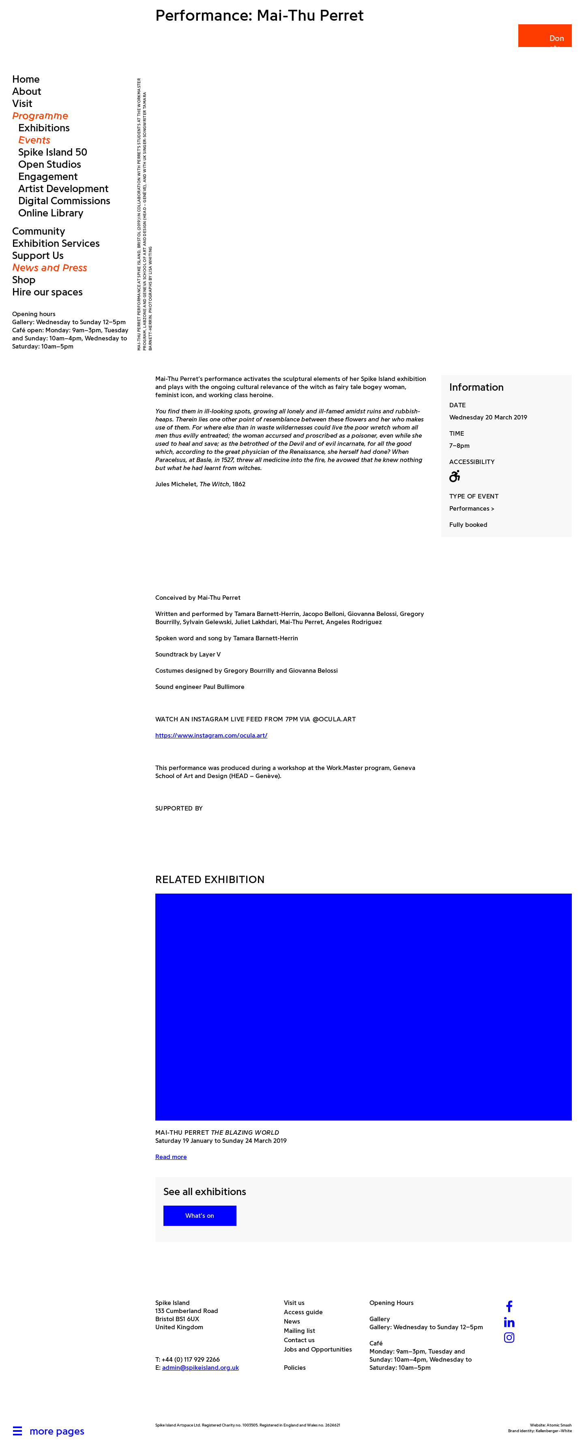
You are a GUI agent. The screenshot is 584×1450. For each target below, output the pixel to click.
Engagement (48, 176)
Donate (544, 43)
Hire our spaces (47, 292)
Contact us (302, 1340)
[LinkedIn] (509, 1323)
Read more (171, 1157)
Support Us (38, 255)
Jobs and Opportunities (321, 1349)
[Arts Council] (175, 1403)
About (26, 91)
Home (26, 79)
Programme (40, 115)
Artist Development (63, 188)
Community (38, 231)
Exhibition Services (56, 243)
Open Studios (49, 164)
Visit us (297, 1303)
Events (34, 140)
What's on (199, 1215)
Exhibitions (44, 128)
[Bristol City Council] (236, 1403)
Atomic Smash (559, 1425)
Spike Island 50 (52, 152)
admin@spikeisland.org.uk (200, 1367)
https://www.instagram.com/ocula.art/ (211, 735)
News (295, 1321)
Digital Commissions (64, 201)
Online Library (51, 213)
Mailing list (302, 1331)
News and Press (49, 267)
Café (376, 1343)
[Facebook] (509, 1307)
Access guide (306, 1312)
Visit (22, 103)
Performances (469, 508)
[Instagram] (509, 1338)
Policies (298, 1367)
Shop (24, 280)
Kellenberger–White (554, 1430)
